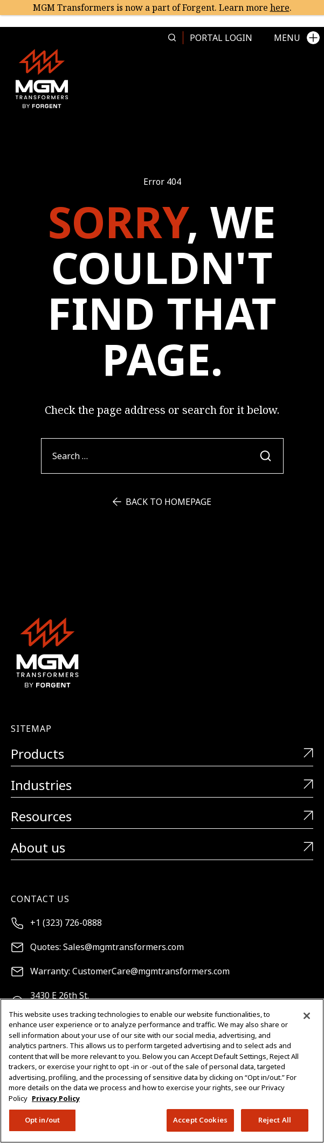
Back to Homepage (162, 502)
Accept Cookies (200, 1120)
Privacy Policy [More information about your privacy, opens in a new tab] (56, 1098)
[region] (162, 1071)
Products (162, 754)
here (279, 7)
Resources (162, 816)
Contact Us (40, 899)
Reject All (274, 1120)
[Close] (307, 1016)
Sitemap (31, 729)
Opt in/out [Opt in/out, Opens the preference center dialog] (42, 1120)
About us (162, 848)
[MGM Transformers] (42, 78)
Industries (162, 785)
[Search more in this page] (172, 37)
